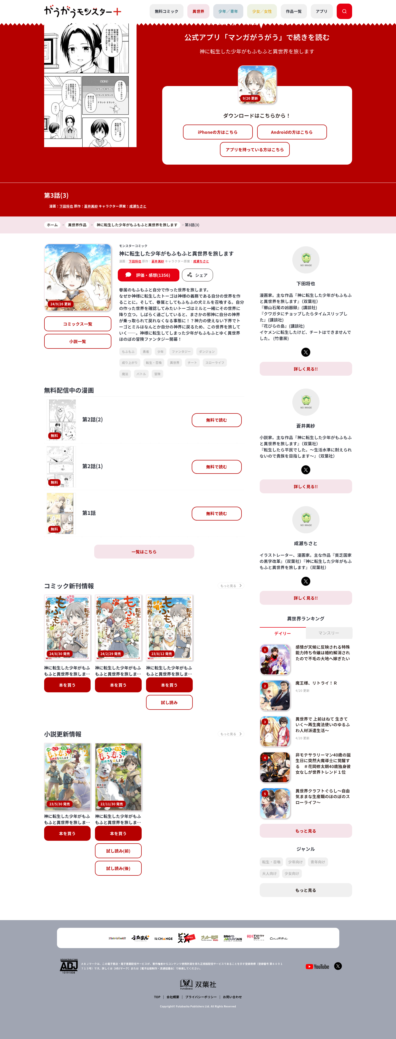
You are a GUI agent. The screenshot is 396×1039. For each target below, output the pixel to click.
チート (192, 362)
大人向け (269, 873)
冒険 (157, 374)
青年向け (318, 861)
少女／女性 (262, 11)
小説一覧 (77, 341)
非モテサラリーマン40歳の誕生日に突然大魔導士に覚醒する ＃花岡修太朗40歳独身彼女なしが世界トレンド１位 (323, 763)
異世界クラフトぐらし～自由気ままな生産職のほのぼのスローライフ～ (322, 796)
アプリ (322, 11)
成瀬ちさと (138, 206)
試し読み (169, 702)
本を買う (67, 685)
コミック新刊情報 (69, 586)
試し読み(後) (118, 816)
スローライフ (214, 362)
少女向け (292, 873)
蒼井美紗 (91, 206)
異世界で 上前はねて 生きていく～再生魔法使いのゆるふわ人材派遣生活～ (322, 724)
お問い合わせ (232, 997)
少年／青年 (228, 11)
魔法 (125, 374)
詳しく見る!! (306, 369)
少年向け (295, 861)
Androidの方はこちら (292, 132)
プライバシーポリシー (201, 997)
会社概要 (173, 997)
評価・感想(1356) (153, 275)
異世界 (198, 11)
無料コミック (166, 11)
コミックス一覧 (77, 324)
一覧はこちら (144, 552)
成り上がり (130, 362)
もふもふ (128, 351)
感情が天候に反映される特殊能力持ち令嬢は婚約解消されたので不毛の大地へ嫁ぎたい (322, 653)
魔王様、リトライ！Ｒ (316, 683)
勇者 (146, 351)
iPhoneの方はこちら (218, 132)
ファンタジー (181, 351)
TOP (157, 997)
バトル (141, 374)
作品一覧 (294, 11)
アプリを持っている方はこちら (255, 149)
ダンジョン (207, 351)
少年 (160, 351)
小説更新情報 (63, 734)
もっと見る (305, 831)
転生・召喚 (154, 362)
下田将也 (66, 206)
